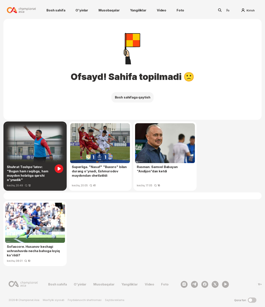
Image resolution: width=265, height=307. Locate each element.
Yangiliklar (138, 10)
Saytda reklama (114, 300)
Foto (180, 10)
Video (161, 10)
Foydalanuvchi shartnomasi (85, 300)
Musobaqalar (109, 10)
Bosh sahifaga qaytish (132, 97)
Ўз (228, 10)
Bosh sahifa (55, 10)
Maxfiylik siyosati (53, 300)
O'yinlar (81, 10)
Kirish (248, 10)
